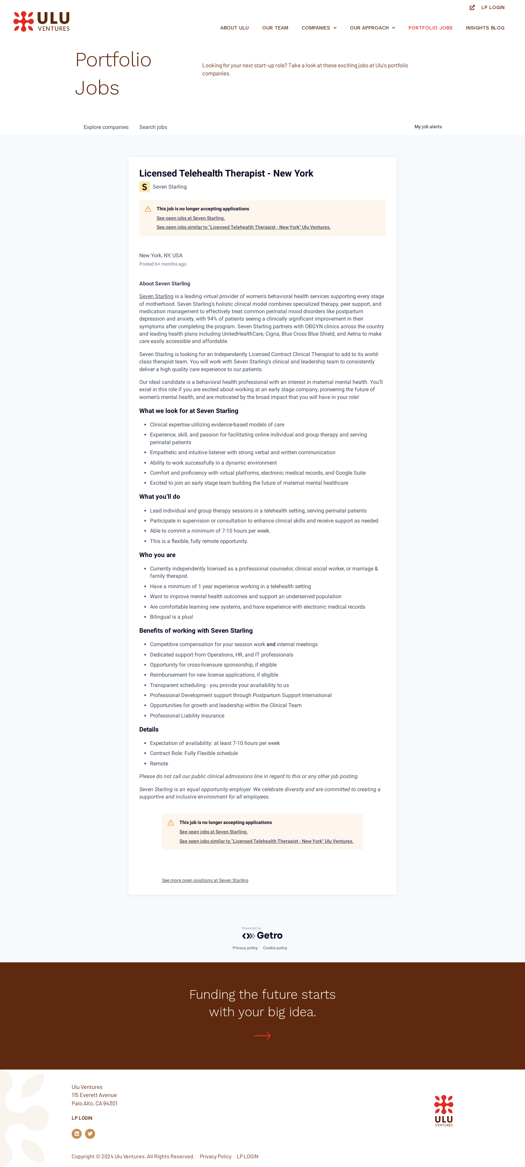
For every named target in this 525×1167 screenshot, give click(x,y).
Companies (319, 28)
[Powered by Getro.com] (262, 933)
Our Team (275, 28)
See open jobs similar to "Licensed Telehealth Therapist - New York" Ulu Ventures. (244, 227)
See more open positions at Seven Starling (205, 880)
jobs (153, 127)
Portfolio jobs (430, 28)
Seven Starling (156, 296)
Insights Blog (485, 28)
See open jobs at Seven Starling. (191, 218)
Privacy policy (245, 948)
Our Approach (372, 28)
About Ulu (234, 28)
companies (106, 127)
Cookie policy (275, 948)
